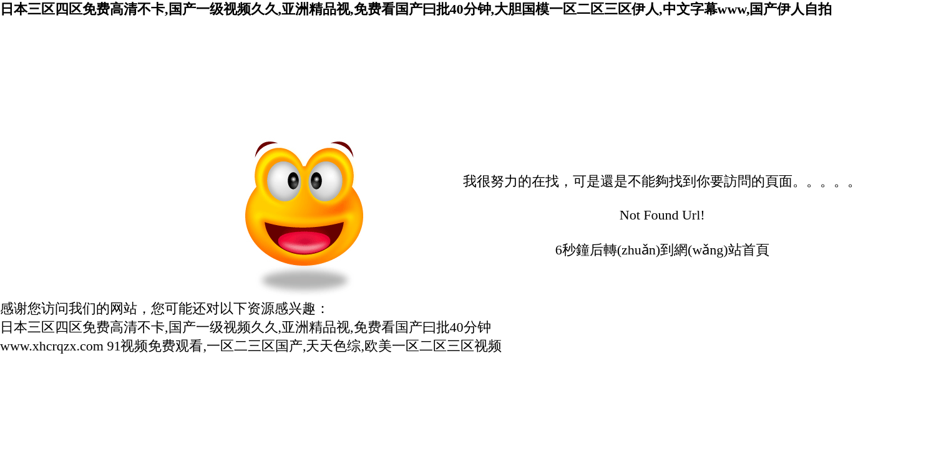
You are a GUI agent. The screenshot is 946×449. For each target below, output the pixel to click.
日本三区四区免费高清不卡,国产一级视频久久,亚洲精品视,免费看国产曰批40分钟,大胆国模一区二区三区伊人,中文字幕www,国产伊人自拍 (416, 9)
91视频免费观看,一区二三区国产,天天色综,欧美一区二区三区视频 (304, 346)
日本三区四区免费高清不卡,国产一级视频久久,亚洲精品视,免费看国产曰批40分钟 (245, 327)
